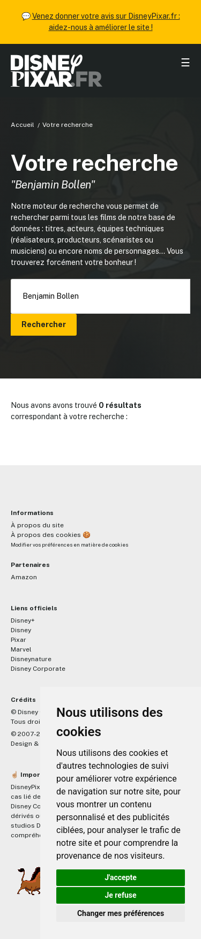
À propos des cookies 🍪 (51, 535)
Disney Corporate (38, 668)
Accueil (22, 124)
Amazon (24, 577)
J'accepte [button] (121, 877)
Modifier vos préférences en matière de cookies (69, 545)
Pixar (18, 639)
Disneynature (31, 659)
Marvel (21, 649)
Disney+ (23, 620)
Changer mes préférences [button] (120, 913)
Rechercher (43, 324)
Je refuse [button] (120, 895)
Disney (21, 630)
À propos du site (37, 525)
